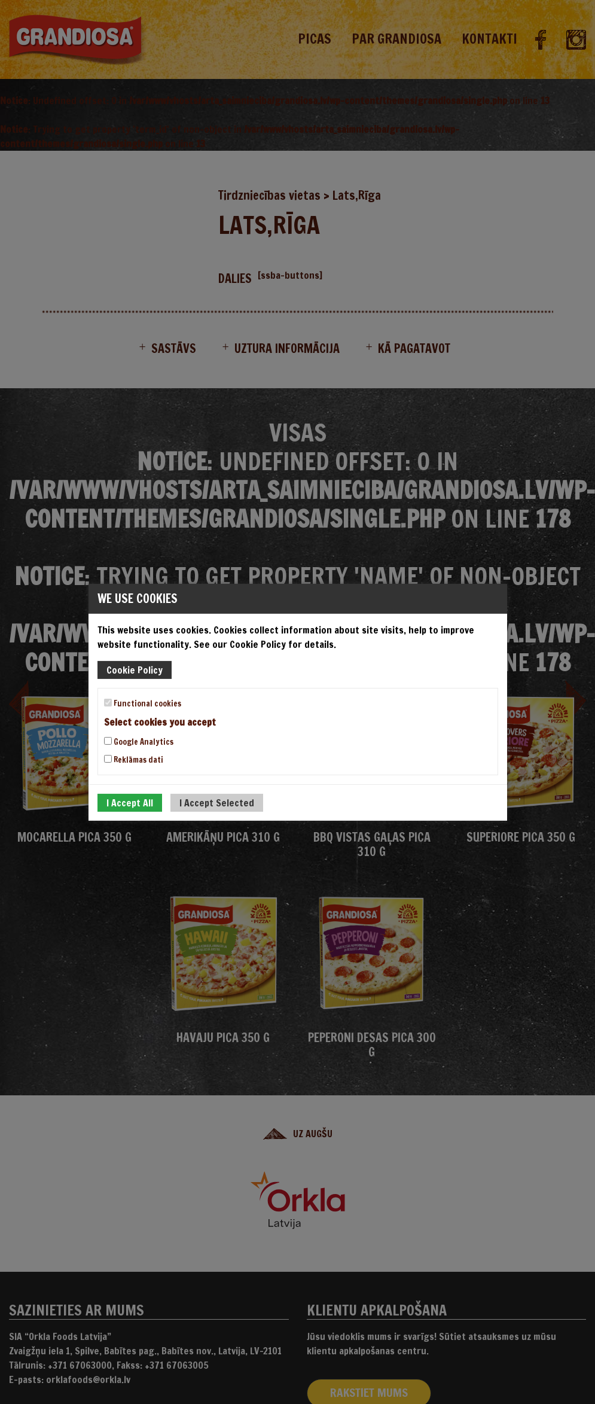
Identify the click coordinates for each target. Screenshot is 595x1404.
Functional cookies (142, 703)
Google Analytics (138, 741)
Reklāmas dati (133, 759)
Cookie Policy (134, 669)
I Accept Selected (216, 802)
